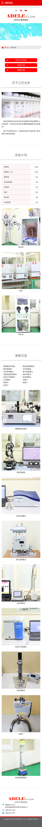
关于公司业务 (21, 60)
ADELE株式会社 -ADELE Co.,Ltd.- (21, 17)
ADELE (6, 47)
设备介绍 (21, 65)
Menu (7, 3)
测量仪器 (21, 70)
